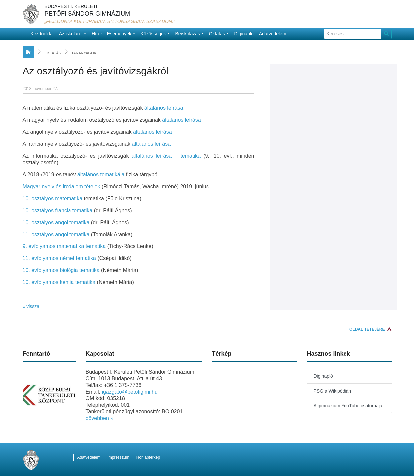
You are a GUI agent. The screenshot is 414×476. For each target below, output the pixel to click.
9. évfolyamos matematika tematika (64, 246)
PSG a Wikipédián (332, 391)
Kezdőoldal (42, 33)
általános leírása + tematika (166, 156)
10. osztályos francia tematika (58, 210)
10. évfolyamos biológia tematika (61, 270)
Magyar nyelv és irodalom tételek (61, 186)
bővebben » (100, 418)
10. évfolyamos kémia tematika (59, 282)
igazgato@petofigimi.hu (129, 392)
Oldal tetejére (367, 329)
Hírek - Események (111, 33)
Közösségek (153, 33)
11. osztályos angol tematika (56, 234)
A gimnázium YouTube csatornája (348, 405)
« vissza (31, 306)
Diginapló (243, 33)
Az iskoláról (71, 33)
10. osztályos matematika (53, 198)
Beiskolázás (187, 33)
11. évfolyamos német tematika (59, 258)
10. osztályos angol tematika (56, 222)
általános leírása (163, 108)
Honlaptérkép (148, 457)
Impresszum (118, 457)
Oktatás (217, 33)
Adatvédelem (272, 33)
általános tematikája (101, 174)
